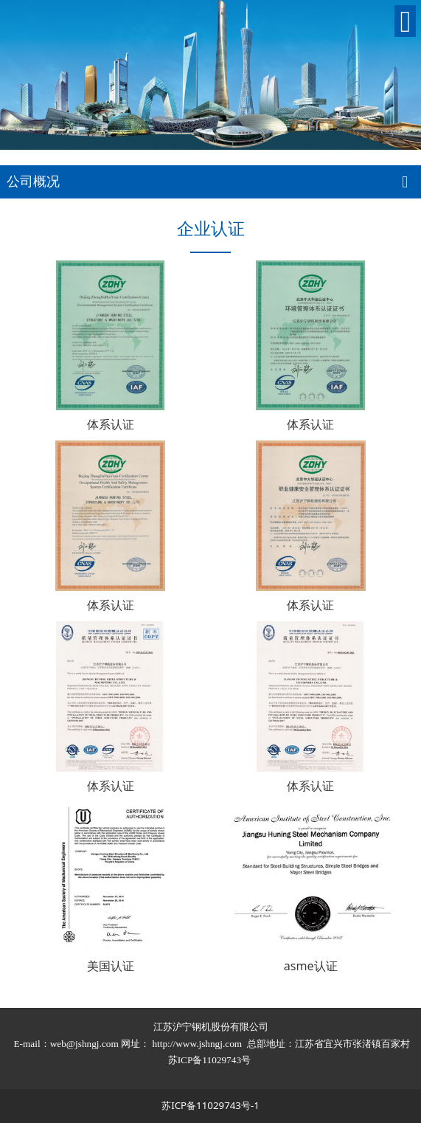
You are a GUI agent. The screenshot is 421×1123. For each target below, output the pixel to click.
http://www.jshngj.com (197, 1043)
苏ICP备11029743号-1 (210, 1105)
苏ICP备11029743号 (211, 1059)
